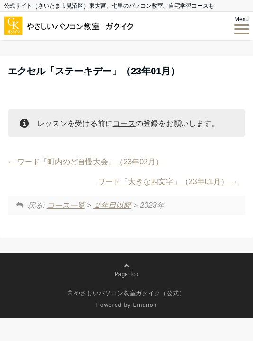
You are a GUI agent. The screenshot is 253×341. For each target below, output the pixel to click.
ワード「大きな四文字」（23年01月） (168, 182)
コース (124, 123)
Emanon (145, 305)
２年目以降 (112, 205)
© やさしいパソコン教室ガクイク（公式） (126, 293)
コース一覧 (66, 205)
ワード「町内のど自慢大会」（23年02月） (85, 162)
